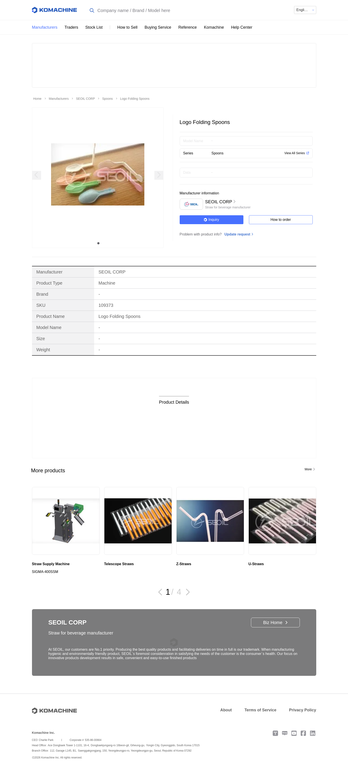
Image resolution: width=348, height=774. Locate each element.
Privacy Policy (302, 710)
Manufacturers (45, 27)
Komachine (214, 27)
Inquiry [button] (211, 219)
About (226, 710)
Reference (187, 27)
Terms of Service (260, 710)
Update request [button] (237, 234)
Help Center (241, 27)
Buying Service (158, 27)
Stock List (94, 27)
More (308, 469)
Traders (71, 27)
